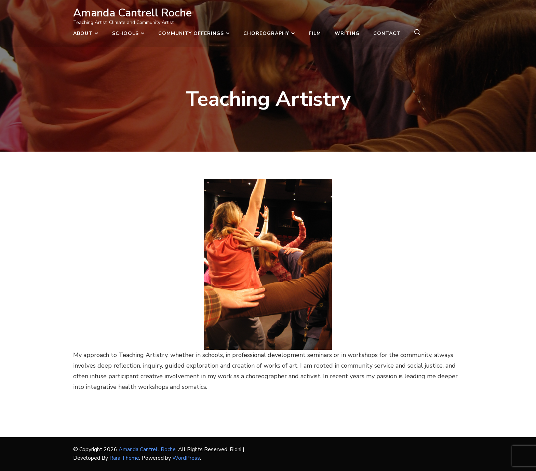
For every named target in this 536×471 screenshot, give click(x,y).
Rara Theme (124, 458)
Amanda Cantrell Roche (132, 12)
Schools (125, 33)
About (83, 33)
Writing (347, 33)
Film (315, 33)
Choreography (266, 33)
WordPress (186, 458)
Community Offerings (191, 33)
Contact (387, 33)
